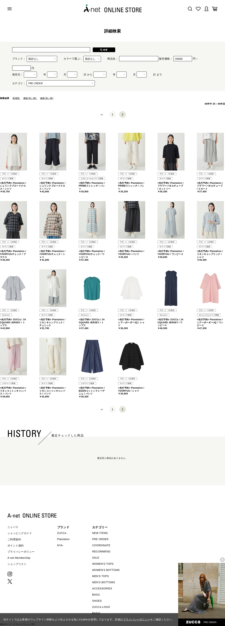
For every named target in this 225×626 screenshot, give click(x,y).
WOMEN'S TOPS (103, 563)
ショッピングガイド (19, 533)
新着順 (16, 98)
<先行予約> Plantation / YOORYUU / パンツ (131, 254)
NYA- (60, 545)
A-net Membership (18, 557)
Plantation (63, 539)
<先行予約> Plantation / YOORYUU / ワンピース (171, 254)
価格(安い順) (30, 98)
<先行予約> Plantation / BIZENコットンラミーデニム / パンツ (92, 392)
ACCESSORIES (102, 588)
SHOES (97, 600)
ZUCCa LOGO (101, 606)
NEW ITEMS (100, 533)
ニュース (12, 527)
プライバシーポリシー (21, 551)
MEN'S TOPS (100, 576)
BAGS (96, 594)
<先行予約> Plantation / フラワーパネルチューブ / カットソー (171, 187)
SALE (95, 557)
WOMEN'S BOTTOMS (106, 569)
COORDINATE (101, 545)
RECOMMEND (101, 551)
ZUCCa (61, 533)
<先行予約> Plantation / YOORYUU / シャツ (131, 391)
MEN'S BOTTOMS (103, 582)
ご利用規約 (14, 539)
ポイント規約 (15, 545)
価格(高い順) (46, 98)
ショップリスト (16, 564)
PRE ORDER (100, 539)
